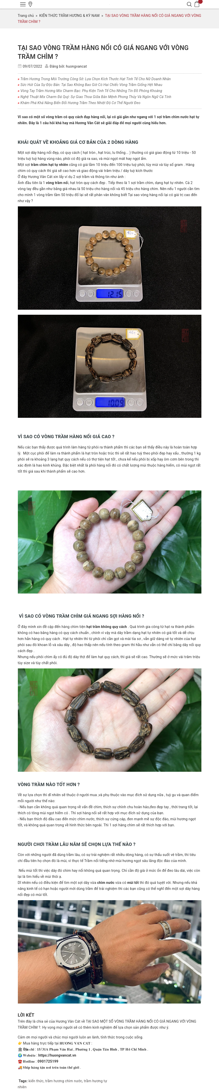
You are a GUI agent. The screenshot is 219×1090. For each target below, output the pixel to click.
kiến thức (36, 1081)
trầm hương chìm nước (63, 1081)
